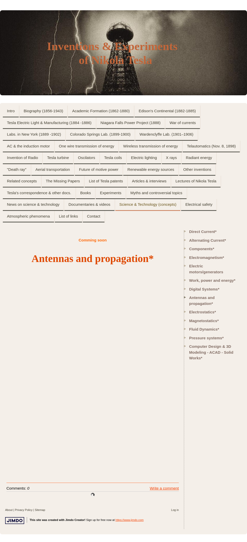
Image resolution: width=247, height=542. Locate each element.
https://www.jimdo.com (130, 519)
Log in (175, 509)
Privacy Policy (23, 509)
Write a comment (164, 488)
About (9, 509)
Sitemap (40, 509)
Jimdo (14, 520)
